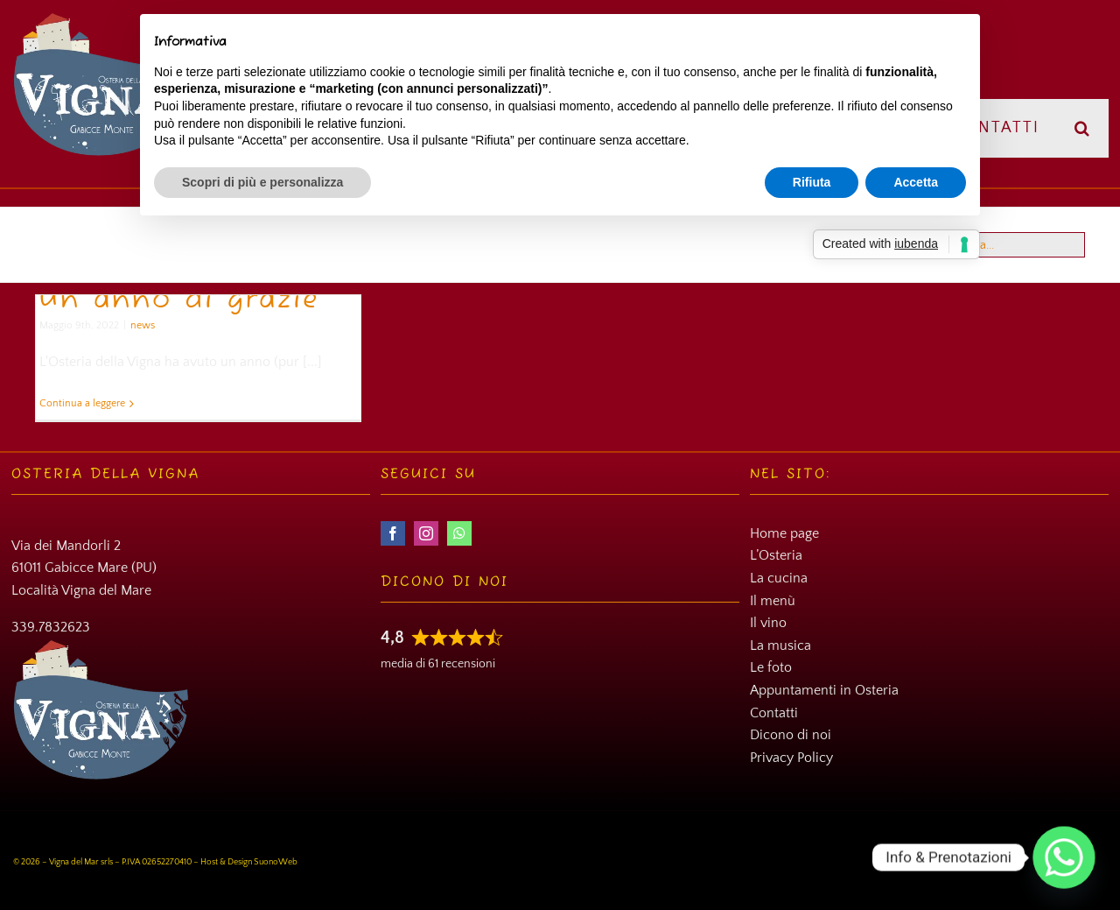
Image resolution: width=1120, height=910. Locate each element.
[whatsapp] (459, 533)
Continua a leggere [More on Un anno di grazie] (82, 403)
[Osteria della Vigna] (103, 18)
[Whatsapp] (1064, 857)
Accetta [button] (915, 182)
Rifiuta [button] (812, 182)
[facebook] (393, 533)
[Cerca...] (1007, 244)
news (142, 325)
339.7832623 (50, 627)
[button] (1083, 128)
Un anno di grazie (179, 300)
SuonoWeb (276, 862)
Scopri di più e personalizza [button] (262, 182)
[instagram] (426, 533)
